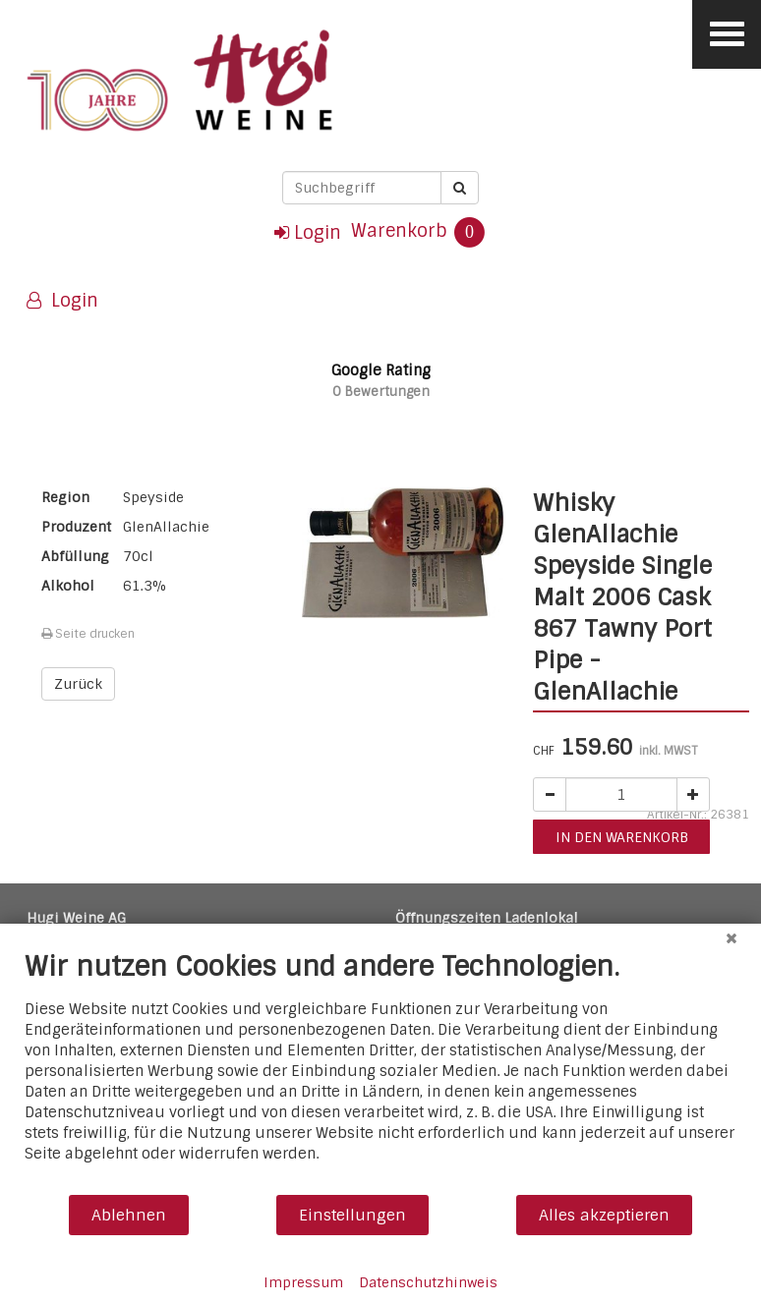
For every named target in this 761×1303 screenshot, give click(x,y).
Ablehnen (128, 1215)
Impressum (303, 1282)
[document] (380, 1071)
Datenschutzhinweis (428, 1282)
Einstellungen (352, 1215)
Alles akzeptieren (604, 1215)
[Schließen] (731, 938)
